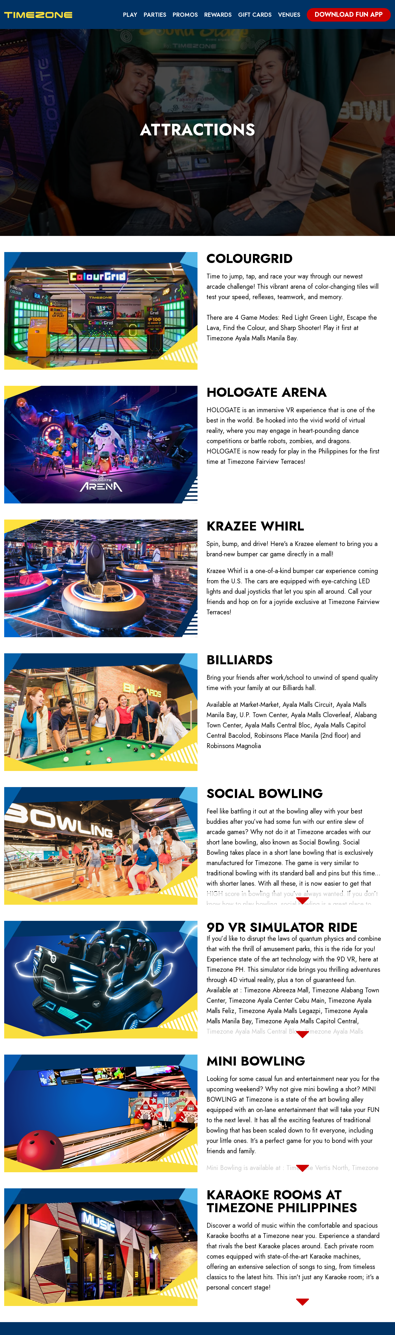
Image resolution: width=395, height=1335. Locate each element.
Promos (185, 14)
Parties (155, 14)
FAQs (290, 1265)
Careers (224, 1265)
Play (130, 14)
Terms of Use (302, 1243)
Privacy (294, 1232)
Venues (289, 14)
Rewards (218, 14)
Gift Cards (255, 14)
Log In (359, 1327)
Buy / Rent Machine (241, 1254)
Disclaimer (299, 1254)
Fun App (224, 1232)
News (221, 1276)
